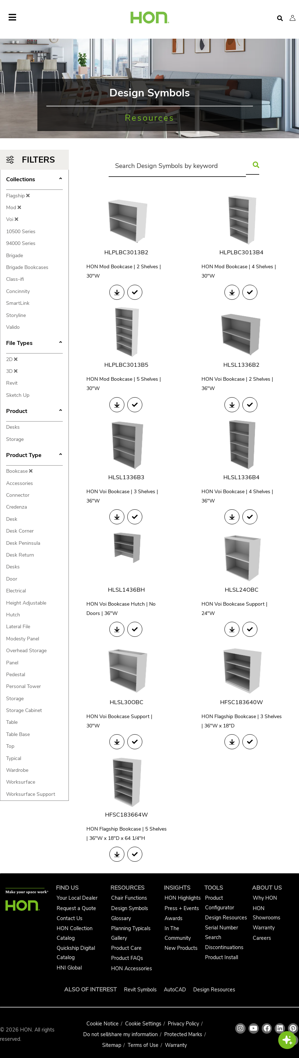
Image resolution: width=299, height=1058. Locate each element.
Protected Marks (183, 1034)
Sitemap (111, 1045)
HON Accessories (131, 968)
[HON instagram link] (240, 1028)
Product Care (126, 948)
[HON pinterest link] (293, 1028)
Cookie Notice (102, 1023)
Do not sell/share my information (120, 1034)
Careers (262, 938)
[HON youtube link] (253, 1028)
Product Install (221, 957)
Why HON (265, 897)
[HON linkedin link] (280, 1028)
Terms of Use (143, 1045)
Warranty (264, 927)
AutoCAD (175, 989)
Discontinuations (224, 947)
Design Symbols (129, 908)
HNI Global (69, 967)
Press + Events (182, 908)
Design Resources (226, 917)
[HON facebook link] (267, 1028)
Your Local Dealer (77, 897)
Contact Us (69, 918)
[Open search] (280, 18)
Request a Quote (76, 908)
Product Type (34, 456)
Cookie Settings (143, 1023)
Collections (34, 180)
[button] (292, 18)
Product (34, 412)
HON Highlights (183, 897)
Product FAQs (127, 958)
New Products (181, 948)
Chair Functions (129, 897)
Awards (173, 918)
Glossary (121, 918)
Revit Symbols (140, 989)
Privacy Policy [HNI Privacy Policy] (183, 1023)
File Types (34, 343)
